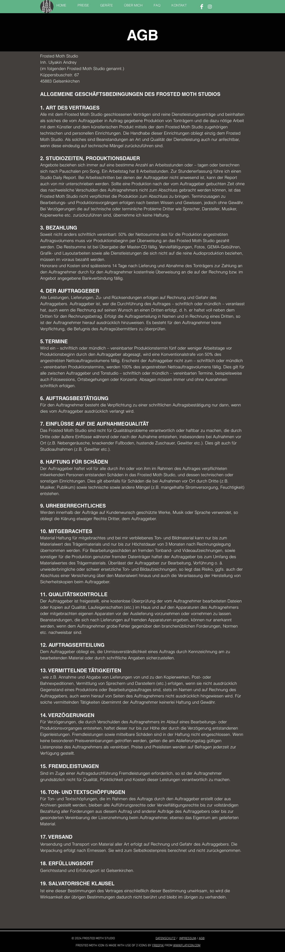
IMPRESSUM (187, 938)
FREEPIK (158, 945)
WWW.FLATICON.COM (186, 945)
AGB (201, 938)
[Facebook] (201, 6)
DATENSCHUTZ (165, 938)
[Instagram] (209, 6)
